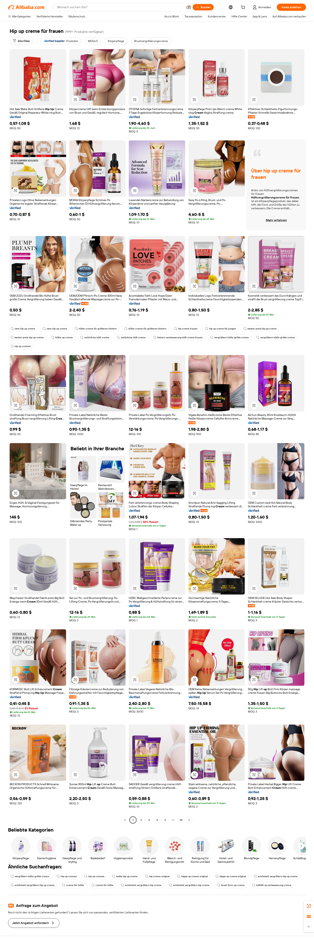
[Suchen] (203, 7)
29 (181, 820)
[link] (309, 906)
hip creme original (157, 876)
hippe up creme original (192, 876)
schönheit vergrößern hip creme (141, 885)
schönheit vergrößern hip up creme (276, 876)
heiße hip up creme (125, 876)
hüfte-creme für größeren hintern (96, 328)
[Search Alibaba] (120, 7)
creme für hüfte (73, 885)
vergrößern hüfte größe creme (229, 337)
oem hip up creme (23, 328)
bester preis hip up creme (260, 328)
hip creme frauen (185, 328)
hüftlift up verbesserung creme (271, 885)
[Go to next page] (189, 820)
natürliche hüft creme (94, 337)
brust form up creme (231, 885)
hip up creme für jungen (220, 328)
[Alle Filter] (21, 41)
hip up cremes (21, 346)
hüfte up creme (62, 337)
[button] (188, 7)
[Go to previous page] (125, 820)
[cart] (244, 7)
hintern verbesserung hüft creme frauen (178, 337)
